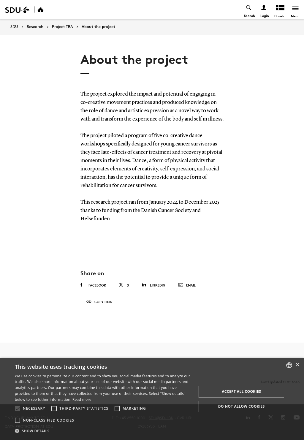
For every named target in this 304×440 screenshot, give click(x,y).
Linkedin (153, 284)
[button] (17, 408)
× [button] (297, 365)
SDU (14, 27)
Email (187, 285)
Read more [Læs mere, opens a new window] (81, 399)
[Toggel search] (248, 9)
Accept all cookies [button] (241, 391)
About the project (98, 27)
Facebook (93, 285)
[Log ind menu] (264, 9)
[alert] (152, 399)
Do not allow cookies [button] (241, 406)
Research (35, 27)
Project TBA (62, 27)
